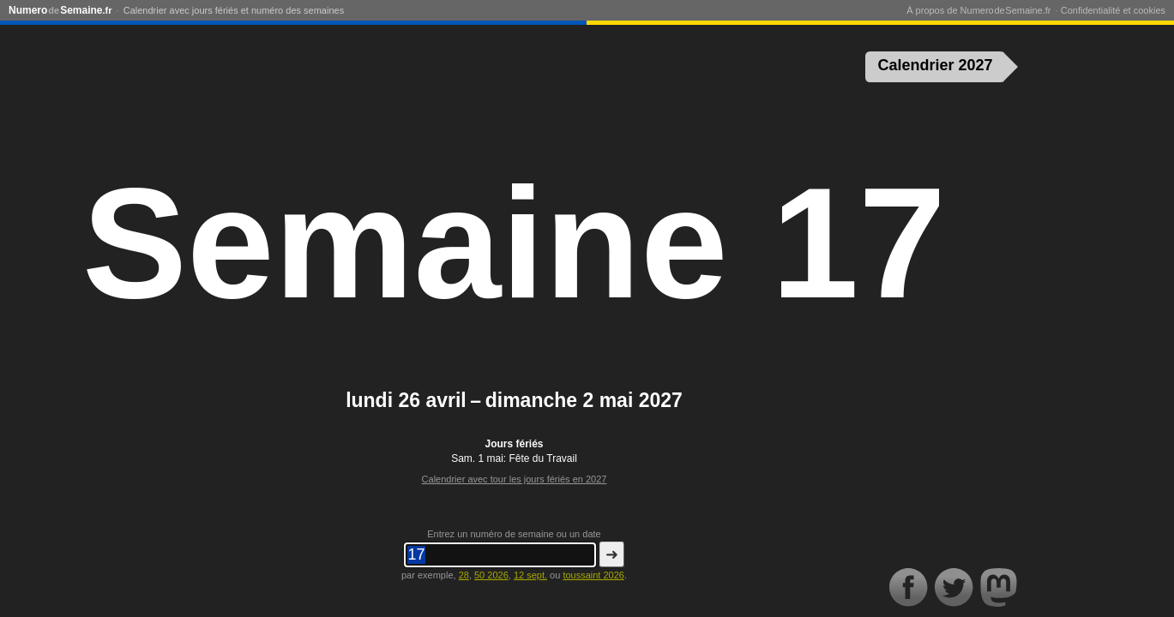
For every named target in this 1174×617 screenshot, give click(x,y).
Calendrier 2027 (935, 65)
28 (464, 575)
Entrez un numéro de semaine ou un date (513, 534)
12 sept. (530, 575)
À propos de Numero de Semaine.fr (978, 10)
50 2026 (491, 575)
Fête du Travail (543, 458)
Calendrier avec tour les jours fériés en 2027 (514, 479)
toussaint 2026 (593, 575)
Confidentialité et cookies (1113, 10)
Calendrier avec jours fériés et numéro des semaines (233, 10)
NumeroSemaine (60, 10)
